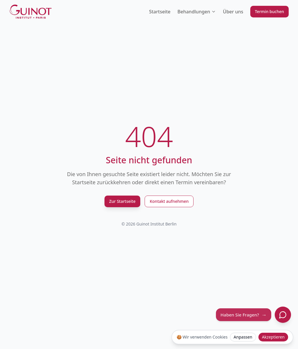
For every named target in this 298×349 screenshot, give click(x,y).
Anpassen (243, 337)
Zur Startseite (122, 201)
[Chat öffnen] (283, 315)
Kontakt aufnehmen (169, 201)
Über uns (233, 11)
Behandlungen (197, 11)
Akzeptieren (273, 337)
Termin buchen (269, 11)
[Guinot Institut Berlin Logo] (30, 12)
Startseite (160, 11)
